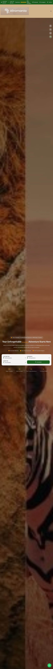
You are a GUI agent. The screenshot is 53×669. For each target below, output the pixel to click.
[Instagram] (50, 33)
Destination (6, 356)
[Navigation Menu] (52, 11)
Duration (5, 360)
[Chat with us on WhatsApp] (49, 665)
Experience (29, 356)
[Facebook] (50, 26)
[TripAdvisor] (50, 36)
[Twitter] (50, 29)
